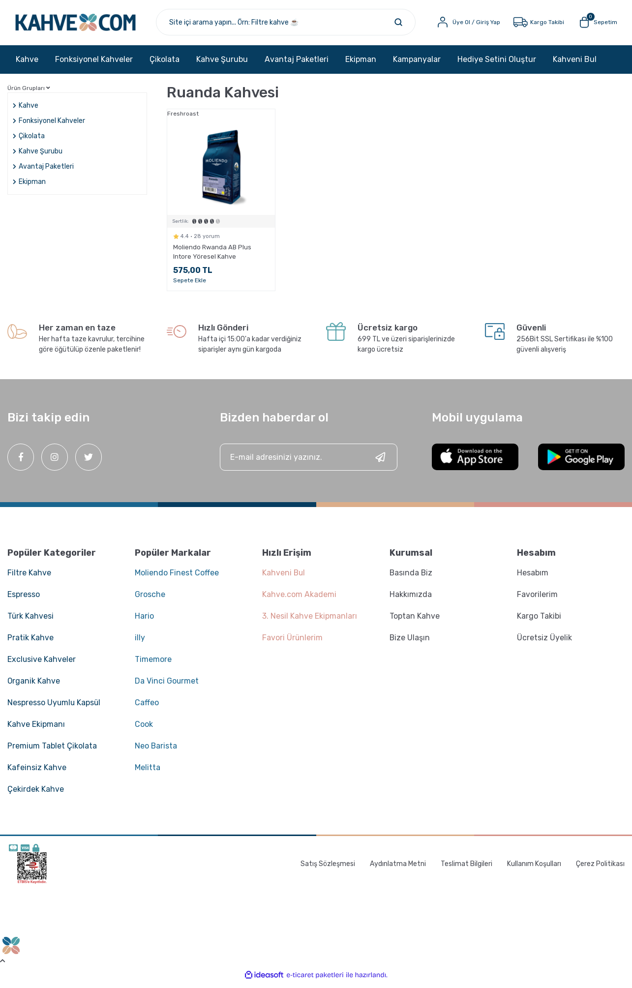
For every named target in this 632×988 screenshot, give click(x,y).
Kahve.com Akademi (299, 598)
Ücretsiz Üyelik (544, 642)
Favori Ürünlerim (292, 642)
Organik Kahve (33, 685)
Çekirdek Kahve (35, 793)
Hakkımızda (411, 598)
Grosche (150, 598)
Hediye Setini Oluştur (496, 63)
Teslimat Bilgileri (466, 868)
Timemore (153, 663)
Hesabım (532, 577)
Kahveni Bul (575, 63)
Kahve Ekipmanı (36, 728)
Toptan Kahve (415, 620)
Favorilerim (537, 598)
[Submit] (380, 461)
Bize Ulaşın (410, 642)
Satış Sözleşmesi (328, 868)
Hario (144, 620)
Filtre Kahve (29, 577)
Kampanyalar (417, 63)
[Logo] (88, 24)
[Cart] (594, 24)
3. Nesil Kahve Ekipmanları (309, 620)
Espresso (23, 598)
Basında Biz (411, 577)
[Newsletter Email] (309, 461)
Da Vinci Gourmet (167, 685)
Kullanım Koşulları (534, 868)
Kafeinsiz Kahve (36, 772)
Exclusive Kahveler (41, 663)
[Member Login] (464, 24)
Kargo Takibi (539, 620)
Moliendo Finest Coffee (177, 577)
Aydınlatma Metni (398, 868)
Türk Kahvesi (30, 620)
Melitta (147, 772)
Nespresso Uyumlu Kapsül (54, 707)
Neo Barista (156, 750)
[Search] (296, 24)
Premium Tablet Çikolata (52, 750)
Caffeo (147, 707)
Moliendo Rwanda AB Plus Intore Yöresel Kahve (212, 256)
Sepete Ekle (189, 284)
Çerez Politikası (600, 868)
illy (140, 642)
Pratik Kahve (30, 642)
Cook (144, 728)
